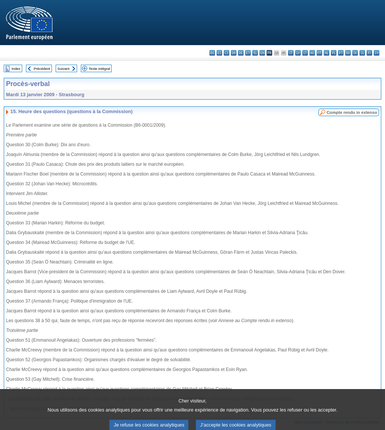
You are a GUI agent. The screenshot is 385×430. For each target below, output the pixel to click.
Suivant (64, 69)
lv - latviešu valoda (298, 53)
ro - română (348, 53)
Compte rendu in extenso (352, 112)
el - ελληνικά (255, 53)
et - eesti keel (248, 53)
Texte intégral (99, 69)
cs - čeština (226, 53)
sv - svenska (376, 53)
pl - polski (333, 53)
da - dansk (233, 53)
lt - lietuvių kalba (305, 53)
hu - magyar (312, 53)
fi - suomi (369, 53)
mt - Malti (319, 53)
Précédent (42, 69)
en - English (262, 53)
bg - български (212, 53)
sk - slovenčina (355, 53)
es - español (219, 53)
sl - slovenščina (362, 53)
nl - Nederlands (326, 53)
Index (16, 69)
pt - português (341, 53)
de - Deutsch (241, 53)
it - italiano (291, 53)
